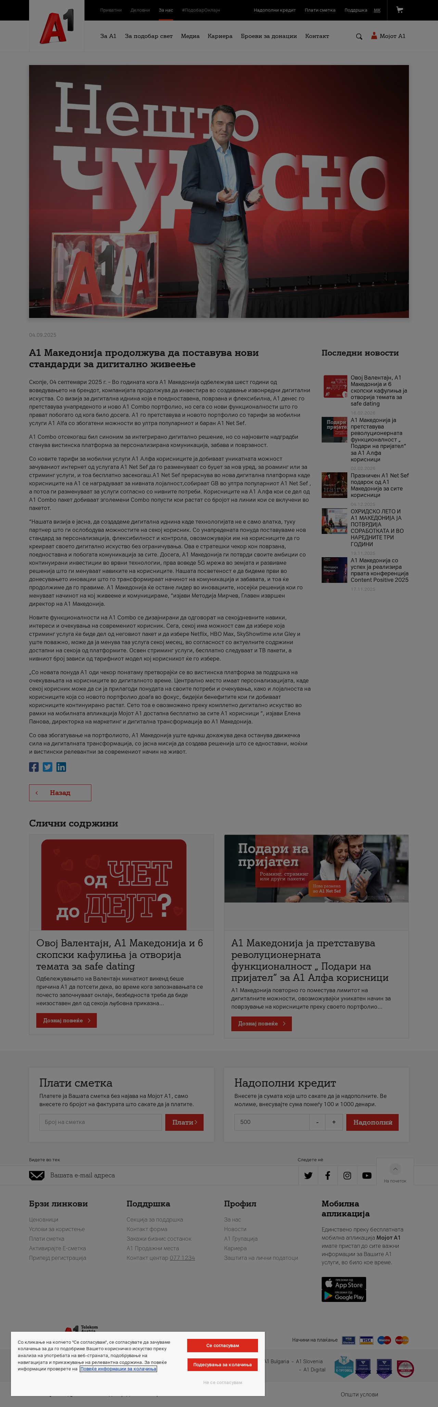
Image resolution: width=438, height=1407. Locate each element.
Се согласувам (222, 1345)
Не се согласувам (222, 1382)
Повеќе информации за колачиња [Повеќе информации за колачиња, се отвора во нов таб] (118, 1368)
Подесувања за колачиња (222, 1364)
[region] (138, 1364)
